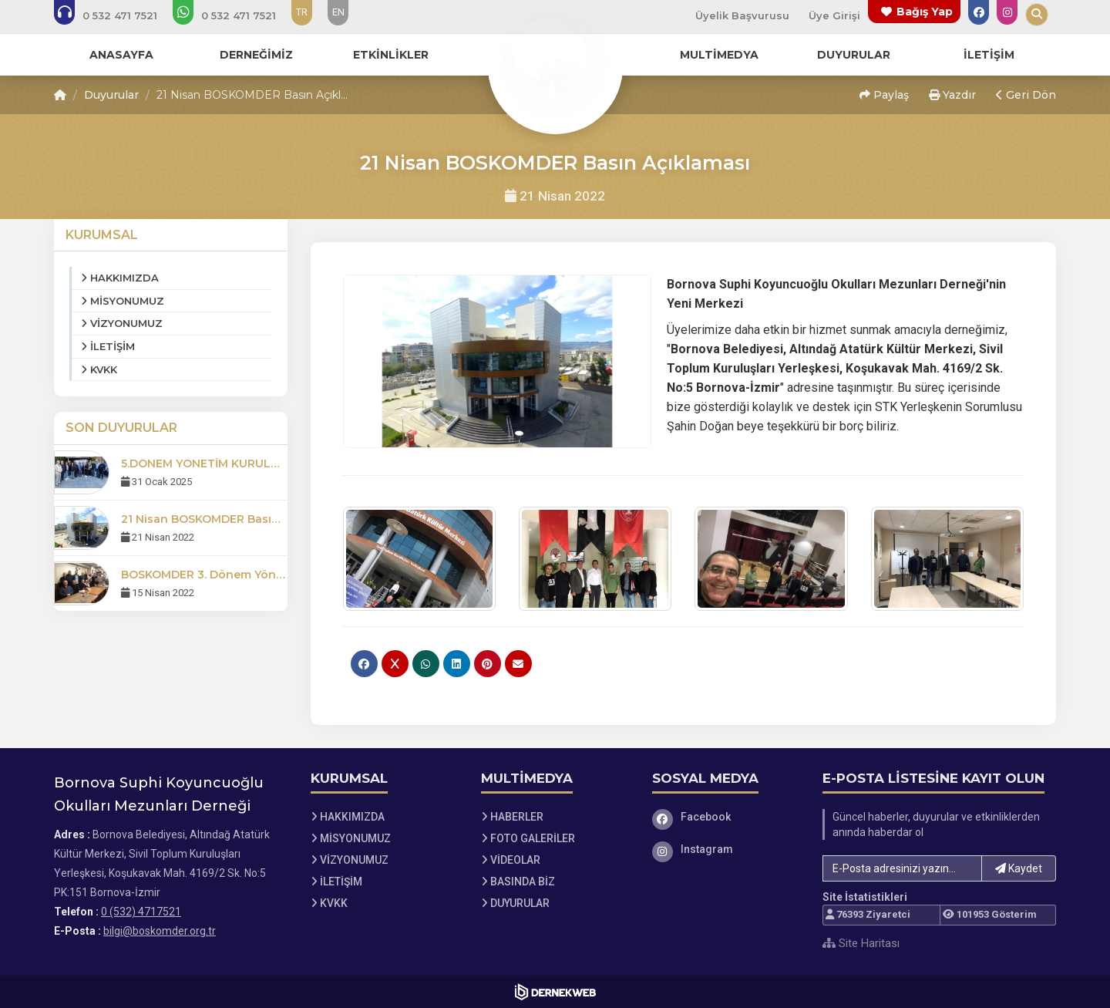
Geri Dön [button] (1026, 95)
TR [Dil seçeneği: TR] (302, 12)
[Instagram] (726, 849)
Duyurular (111, 95)
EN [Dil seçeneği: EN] (338, 12)
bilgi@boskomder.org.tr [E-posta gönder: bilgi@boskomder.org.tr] (159, 931)
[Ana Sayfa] (555, 65)
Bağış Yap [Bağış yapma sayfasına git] (924, 12)
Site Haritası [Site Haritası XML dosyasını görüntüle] (861, 943)
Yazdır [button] (952, 95)
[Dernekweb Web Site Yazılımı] (555, 991)
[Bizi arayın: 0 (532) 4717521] (116, 15)
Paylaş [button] (884, 95)
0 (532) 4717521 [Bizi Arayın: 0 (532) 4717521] (141, 911)
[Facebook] (726, 816)
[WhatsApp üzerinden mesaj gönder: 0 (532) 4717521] (234, 15)
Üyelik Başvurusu (742, 15)
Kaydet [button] (1018, 868)
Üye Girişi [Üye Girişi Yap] (834, 15)
